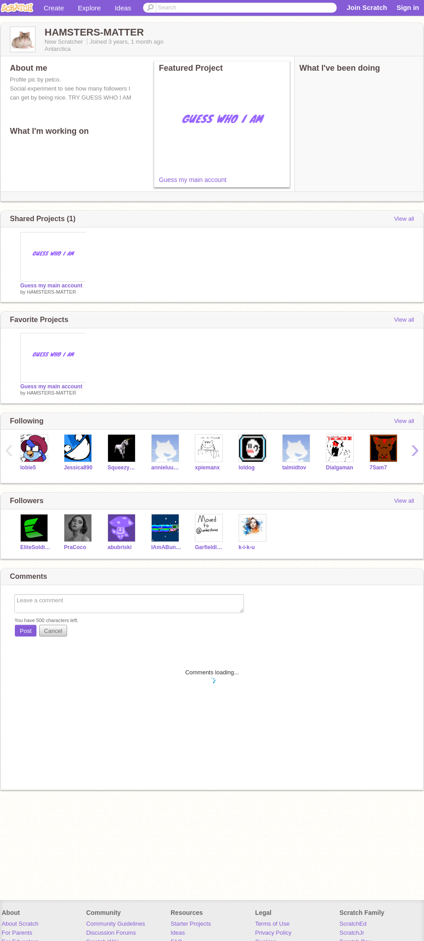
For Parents (17, 932)
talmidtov (294, 467)
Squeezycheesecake (123, 467)
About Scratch (20, 923)
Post (26, 630)
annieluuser (166, 467)
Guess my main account (192, 179)
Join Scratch (367, 7)
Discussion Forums (111, 932)
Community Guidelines (115, 923)
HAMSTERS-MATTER (51, 292)
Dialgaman (339, 467)
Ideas (123, 8)
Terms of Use (272, 923)
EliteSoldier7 (35, 547)
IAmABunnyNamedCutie (166, 547)
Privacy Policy (273, 932)
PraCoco (75, 547)
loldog (247, 467)
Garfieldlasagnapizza (210, 547)
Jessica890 (78, 467)
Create (54, 8)
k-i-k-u (247, 547)
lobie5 (28, 467)
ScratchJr (351, 932)
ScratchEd (352, 923)
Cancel (53, 630)
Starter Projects (191, 923)
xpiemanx (207, 467)
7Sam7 (378, 467)
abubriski (119, 547)
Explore (89, 8)
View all (404, 218)
